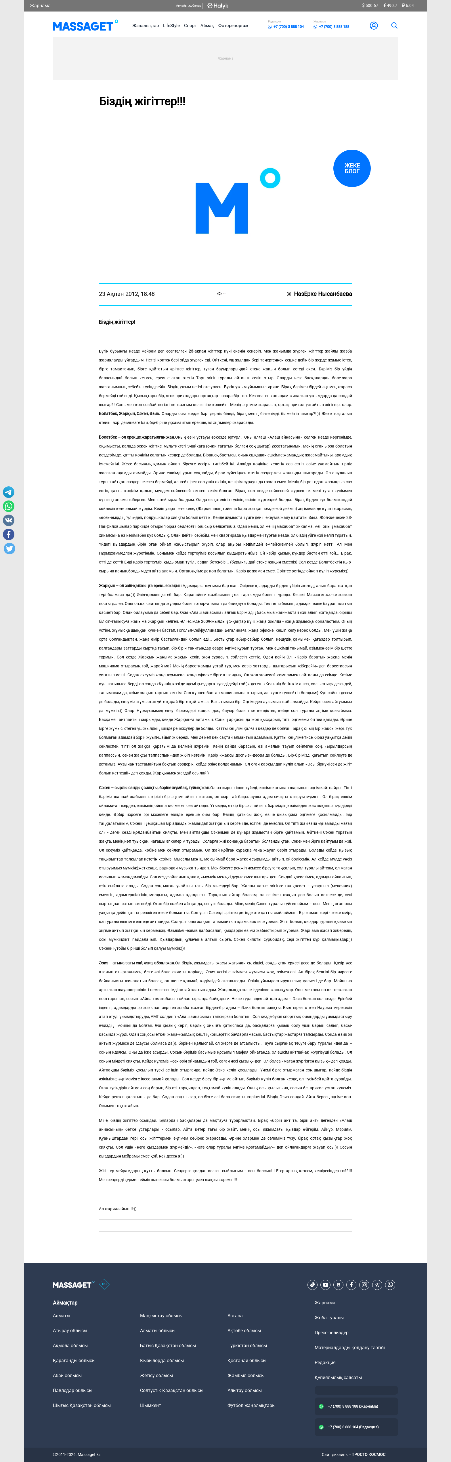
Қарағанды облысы (74, 1360)
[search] (394, 25)
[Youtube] (325, 1285)
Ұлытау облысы (245, 1390)
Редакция (325, 1362)
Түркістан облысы (247, 1345)
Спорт (190, 25)
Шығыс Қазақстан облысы (82, 1405)
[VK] (338, 1285)
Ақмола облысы (70, 1345)
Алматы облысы (157, 1330)
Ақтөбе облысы (244, 1330)
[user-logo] (374, 25)
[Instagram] (364, 1285)
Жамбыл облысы (246, 1375)
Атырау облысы (70, 1330)
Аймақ (207, 25)
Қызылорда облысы (162, 1360)
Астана (235, 1315)
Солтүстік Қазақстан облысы (171, 1390)
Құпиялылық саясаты (338, 1377)
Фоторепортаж (233, 25)
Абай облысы (67, 1375)
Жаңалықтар (145, 25)
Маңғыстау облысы (161, 1315)
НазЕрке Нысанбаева (319, 293)
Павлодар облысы (72, 1390)
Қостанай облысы (247, 1360)
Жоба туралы (329, 1317)
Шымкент (150, 1405)
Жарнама (40, 5)
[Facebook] (351, 1285)
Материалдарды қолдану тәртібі (350, 1347)
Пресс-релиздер (332, 1332)
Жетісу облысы (156, 1375)
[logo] (85, 26)
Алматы (61, 1315)
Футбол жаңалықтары (252, 1405)
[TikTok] (313, 1285)
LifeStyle (171, 25)
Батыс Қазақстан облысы (168, 1345)
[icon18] (104, 1285)
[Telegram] (377, 1285)
